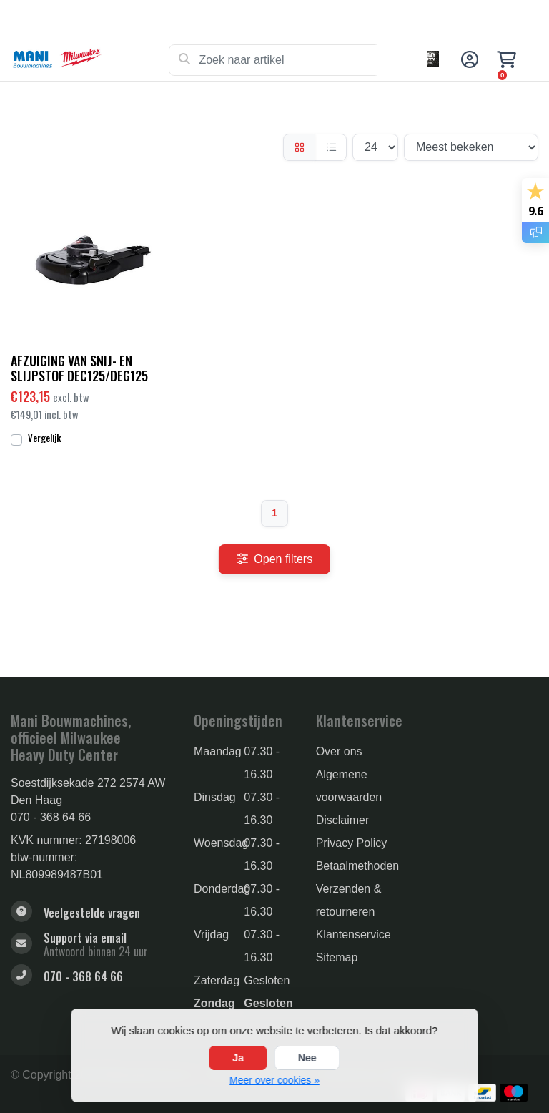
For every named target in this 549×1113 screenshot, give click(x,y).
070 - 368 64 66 (51, 817)
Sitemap (337, 957)
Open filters (274, 559)
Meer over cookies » (274, 1080)
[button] (467, 60)
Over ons (339, 751)
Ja (238, 1058)
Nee (307, 1058)
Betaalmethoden (358, 866)
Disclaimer (343, 820)
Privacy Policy (351, 843)
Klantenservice (353, 934)
